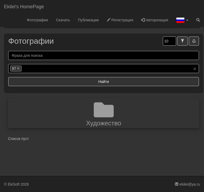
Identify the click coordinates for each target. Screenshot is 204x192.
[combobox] (103, 68)
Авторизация (154, 20)
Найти (103, 81)
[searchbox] (31, 68)
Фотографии (37, 20)
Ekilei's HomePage (24, 6)
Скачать (63, 20)
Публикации (88, 20)
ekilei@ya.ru (187, 184)
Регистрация (120, 20)
